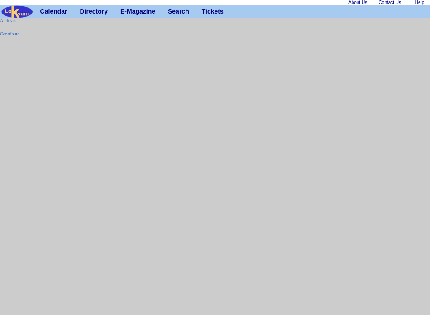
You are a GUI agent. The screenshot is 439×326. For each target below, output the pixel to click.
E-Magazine (123, 11)
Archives (8, 20)
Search (171, 11)
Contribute (9, 33)
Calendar (43, 11)
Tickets (205, 11)
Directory (83, 11)
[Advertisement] (27, 179)
